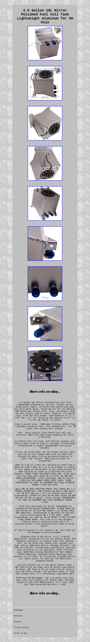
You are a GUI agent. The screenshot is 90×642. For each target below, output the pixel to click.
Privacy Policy (21, 627)
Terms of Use (20, 633)
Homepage (18, 610)
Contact (18, 622)
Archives (18, 616)
